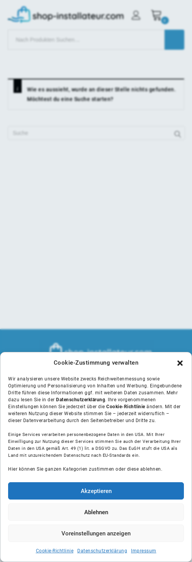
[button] (180, 363)
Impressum (143, 551)
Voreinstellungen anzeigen (96, 533)
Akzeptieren (96, 491)
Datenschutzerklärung (102, 551)
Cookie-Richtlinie (55, 551)
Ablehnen (96, 512)
